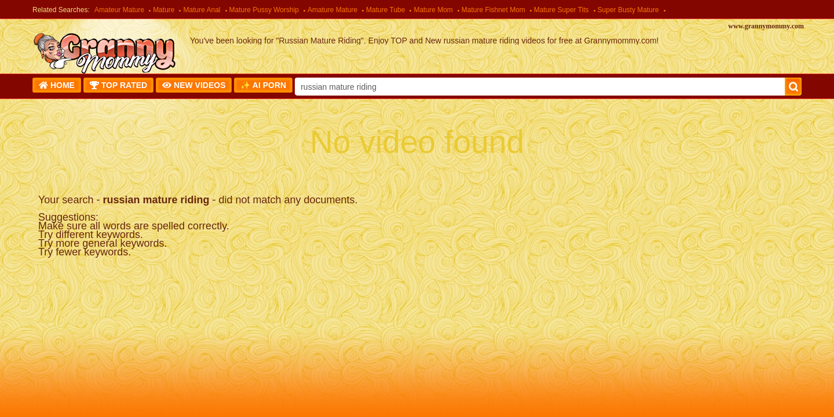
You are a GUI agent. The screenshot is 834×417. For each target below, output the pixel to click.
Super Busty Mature (628, 10)
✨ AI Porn (263, 85)
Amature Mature (332, 10)
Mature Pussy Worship (264, 10)
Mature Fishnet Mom (493, 10)
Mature (163, 10)
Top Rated (118, 85)
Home (57, 85)
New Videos (193, 85)
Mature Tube (385, 10)
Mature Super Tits (561, 10)
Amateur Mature (119, 10)
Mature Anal (201, 10)
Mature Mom (433, 10)
